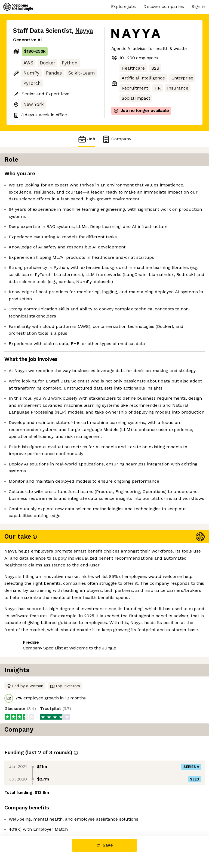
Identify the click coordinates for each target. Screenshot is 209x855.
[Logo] (18, 7)
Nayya (84, 30)
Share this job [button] (28, 802)
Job (86, 139)
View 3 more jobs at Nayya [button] (40, 812)
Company (116, 139)
